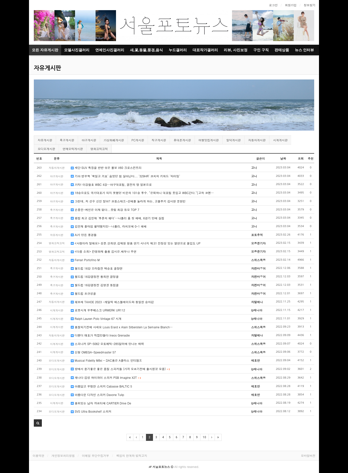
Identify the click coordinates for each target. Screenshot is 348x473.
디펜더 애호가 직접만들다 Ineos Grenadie (100, 335)
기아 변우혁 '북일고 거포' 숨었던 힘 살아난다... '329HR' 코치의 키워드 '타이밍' (125, 176)
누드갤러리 (178, 50)
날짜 (283, 158)
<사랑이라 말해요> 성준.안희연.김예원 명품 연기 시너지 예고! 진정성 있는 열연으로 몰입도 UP (136, 243)
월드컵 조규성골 (83, 293)
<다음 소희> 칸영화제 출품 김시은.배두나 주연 (104, 251)
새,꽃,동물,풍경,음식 (146, 50)
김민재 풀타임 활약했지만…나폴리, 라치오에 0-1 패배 (109, 226)
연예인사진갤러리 (109, 50)
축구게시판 (67, 140)
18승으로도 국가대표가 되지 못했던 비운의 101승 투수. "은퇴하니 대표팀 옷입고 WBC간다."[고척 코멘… (142, 193)
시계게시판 (280, 140)
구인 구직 (261, 50)
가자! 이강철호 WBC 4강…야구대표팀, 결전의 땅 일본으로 (111, 184)
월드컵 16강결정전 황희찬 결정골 (95, 276)
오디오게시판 (46, 149)
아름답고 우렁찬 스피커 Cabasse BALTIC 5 (101, 386)
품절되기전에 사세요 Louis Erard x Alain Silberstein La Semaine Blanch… (122, 327)
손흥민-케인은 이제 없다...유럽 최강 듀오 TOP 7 (105, 210)
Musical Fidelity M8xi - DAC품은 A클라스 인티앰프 (106, 360)
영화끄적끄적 (99, 149)
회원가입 (291, 5)
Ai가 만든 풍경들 (84, 235)
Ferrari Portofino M (85, 260)
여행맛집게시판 (208, 140)
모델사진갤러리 (76, 50)
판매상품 (282, 50)
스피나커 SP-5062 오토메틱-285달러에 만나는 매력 (107, 344)
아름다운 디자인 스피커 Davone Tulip (97, 395)
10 (204, 437)
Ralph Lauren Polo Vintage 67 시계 (96, 318)
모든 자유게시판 (45, 50)
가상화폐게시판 (114, 140)
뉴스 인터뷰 (304, 50)
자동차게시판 (257, 140)
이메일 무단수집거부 (95, 455)
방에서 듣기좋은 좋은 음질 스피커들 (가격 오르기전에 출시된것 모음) (120, 369)
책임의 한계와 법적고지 (131, 455)
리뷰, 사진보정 (235, 50)
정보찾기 (309, 5)
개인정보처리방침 (63, 455)
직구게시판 (159, 140)
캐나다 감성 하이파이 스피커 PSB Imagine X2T (106, 377)
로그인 (273, 5)
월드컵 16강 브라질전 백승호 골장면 (97, 268)
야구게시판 (89, 140)
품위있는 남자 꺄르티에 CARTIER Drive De (101, 403)
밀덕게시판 (233, 140)
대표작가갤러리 (205, 50)
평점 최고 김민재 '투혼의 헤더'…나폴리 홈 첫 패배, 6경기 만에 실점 (117, 218)
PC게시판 (137, 140)
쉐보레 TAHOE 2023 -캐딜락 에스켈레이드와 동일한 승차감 (112, 302)
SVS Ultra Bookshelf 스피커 (91, 411)
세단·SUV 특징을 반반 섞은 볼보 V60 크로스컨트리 (106, 167)
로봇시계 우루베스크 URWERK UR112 (98, 310)
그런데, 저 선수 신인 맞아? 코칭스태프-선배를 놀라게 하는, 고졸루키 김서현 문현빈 (128, 201)
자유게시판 (47, 68)
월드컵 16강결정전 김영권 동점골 (95, 285)
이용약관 (38, 455)
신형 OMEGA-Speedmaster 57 (93, 352)
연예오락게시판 (73, 149)
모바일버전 (308, 455)
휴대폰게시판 (182, 140)
